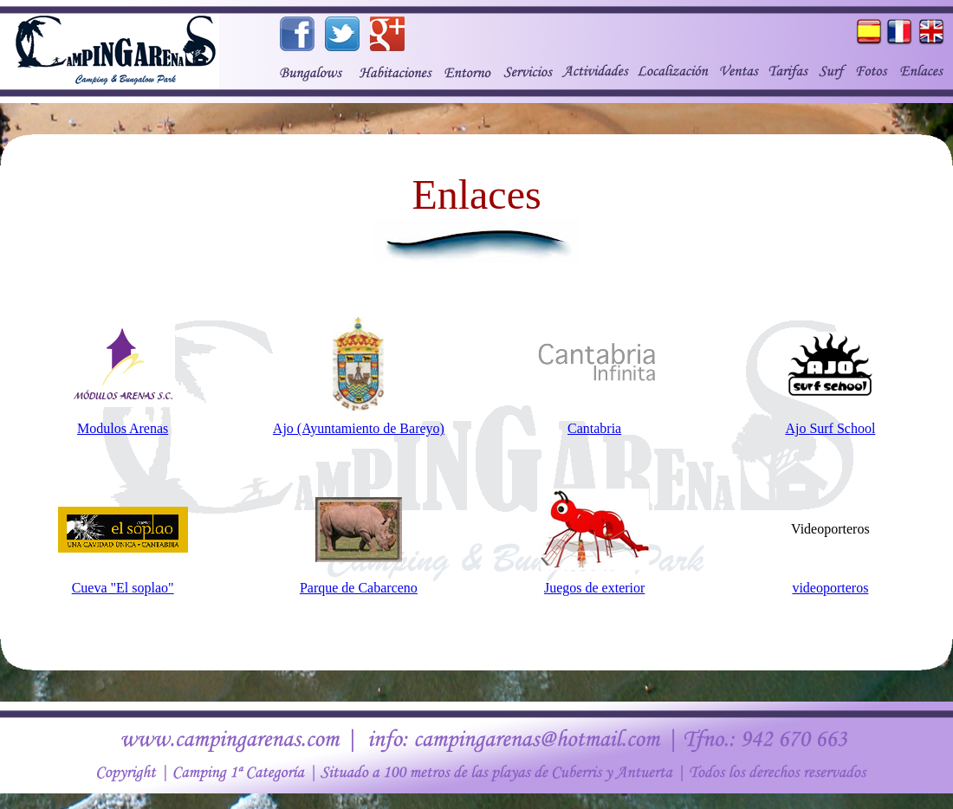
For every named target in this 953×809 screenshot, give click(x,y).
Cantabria (594, 428)
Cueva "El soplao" (123, 587)
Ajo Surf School (830, 428)
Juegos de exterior (594, 587)
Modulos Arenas (122, 428)
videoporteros (830, 587)
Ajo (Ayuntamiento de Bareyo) (358, 428)
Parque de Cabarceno (359, 587)
